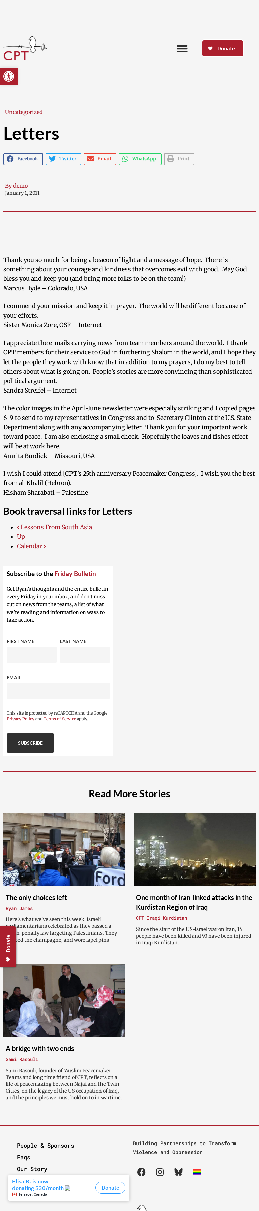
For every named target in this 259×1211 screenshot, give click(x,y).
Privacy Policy (20, 718)
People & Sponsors (45, 1145)
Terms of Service (60, 718)
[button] (9, 76)
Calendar (31, 546)
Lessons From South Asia (54, 527)
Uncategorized (24, 112)
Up (21, 536)
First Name (20, 641)
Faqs (23, 1157)
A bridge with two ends (40, 1048)
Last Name (73, 641)
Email (14, 677)
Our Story (32, 1169)
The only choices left (36, 897)
